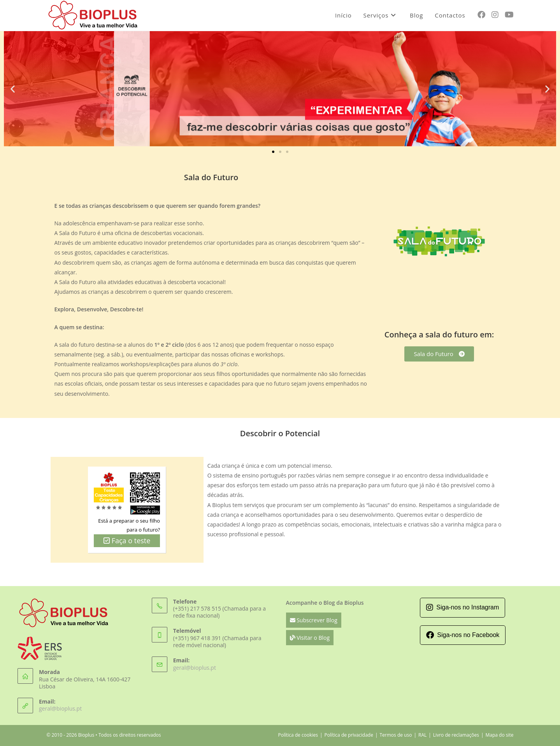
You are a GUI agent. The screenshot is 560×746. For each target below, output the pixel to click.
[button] (13, 88)
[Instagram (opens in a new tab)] (495, 15)
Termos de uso (395, 735)
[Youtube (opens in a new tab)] (509, 15)
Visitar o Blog (310, 637)
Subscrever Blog (313, 620)
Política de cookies (298, 735)
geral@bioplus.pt (60, 708)
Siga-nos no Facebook (462, 635)
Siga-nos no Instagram (462, 607)
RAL (422, 735)
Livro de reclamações (456, 735)
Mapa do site (499, 735)
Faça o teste (127, 540)
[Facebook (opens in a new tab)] (481, 15)
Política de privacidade (349, 735)
